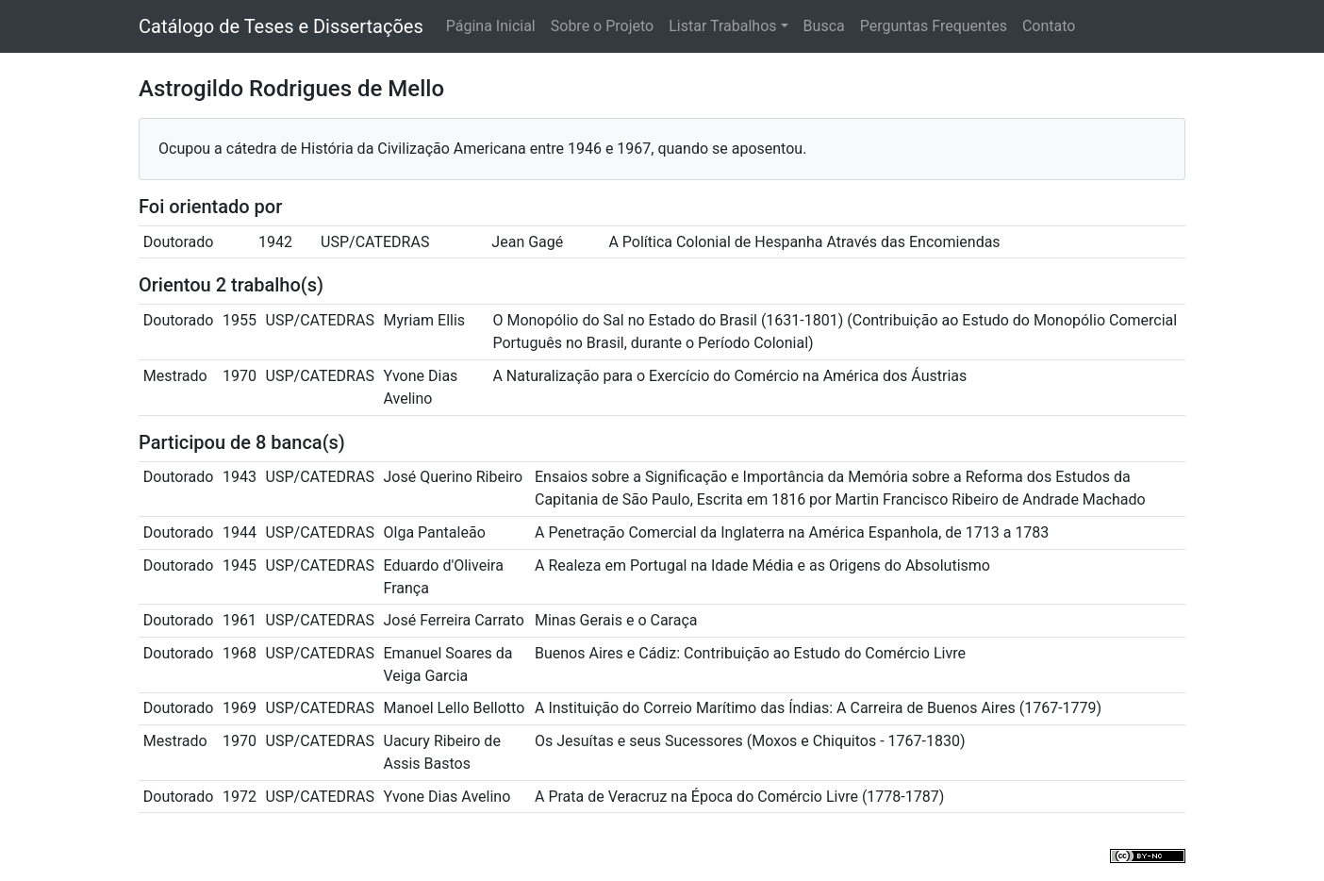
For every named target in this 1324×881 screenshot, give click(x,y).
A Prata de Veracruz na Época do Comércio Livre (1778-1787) (739, 797)
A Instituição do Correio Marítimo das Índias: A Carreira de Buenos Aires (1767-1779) (818, 708)
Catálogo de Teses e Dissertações (281, 26)
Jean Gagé (527, 242)
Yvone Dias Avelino (447, 797)
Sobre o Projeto (602, 26)
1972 (240, 797)
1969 (240, 708)
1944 (240, 532)
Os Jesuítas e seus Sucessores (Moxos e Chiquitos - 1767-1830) (750, 741)
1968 (240, 653)
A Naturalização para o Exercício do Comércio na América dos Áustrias (729, 376)
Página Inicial (491, 26)
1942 (275, 242)
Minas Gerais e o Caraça (616, 620)
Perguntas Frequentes (933, 26)
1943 (240, 477)
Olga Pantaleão (435, 532)
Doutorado (178, 242)
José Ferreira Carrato (454, 620)
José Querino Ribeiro (453, 477)
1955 (240, 320)
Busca (824, 26)
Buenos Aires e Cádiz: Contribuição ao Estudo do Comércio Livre (750, 653)
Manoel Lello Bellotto (454, 708)
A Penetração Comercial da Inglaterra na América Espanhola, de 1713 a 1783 (792, 532)
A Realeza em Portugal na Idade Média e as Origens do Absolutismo (762, 565)
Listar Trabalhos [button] (722, 26)
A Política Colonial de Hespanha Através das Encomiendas (804, 242)
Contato (1049, 26)
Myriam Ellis (425, 320)
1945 (240, 565)
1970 (240, 376)
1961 (240, 620)
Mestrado (175, 376)
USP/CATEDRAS (375, 242)
